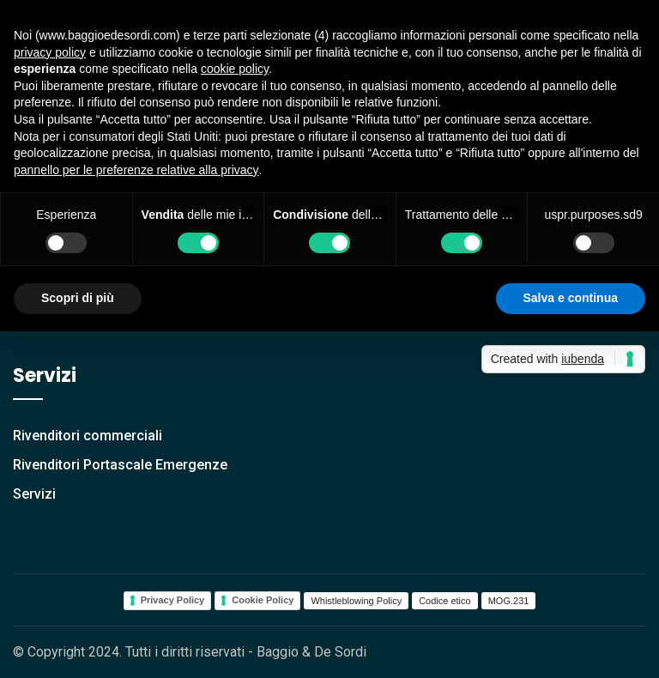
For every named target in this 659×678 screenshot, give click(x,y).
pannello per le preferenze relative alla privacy (136, 170)
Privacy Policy (173, 600)
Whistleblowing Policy (356, 601)
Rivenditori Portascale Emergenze (120, 465)
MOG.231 (508, 601)
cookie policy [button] (235, 69)
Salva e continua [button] (570, 298)
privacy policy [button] (50, 52)
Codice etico (445, 601)
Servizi (34, 494)
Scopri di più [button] (77, 298)
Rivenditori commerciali (87, 435)
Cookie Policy (262, 600)
